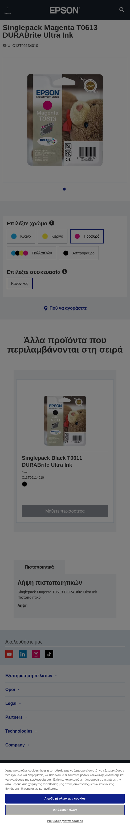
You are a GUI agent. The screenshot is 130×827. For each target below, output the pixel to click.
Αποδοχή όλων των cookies (65, 798)
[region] (65, 794)
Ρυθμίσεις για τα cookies (65, 820)
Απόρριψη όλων (65, 809)
